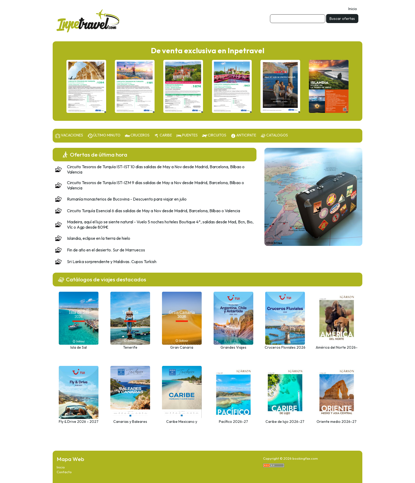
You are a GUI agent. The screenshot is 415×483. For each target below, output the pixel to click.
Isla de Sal (78, 347)
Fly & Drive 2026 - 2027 (78, 421)
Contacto (64, 472)
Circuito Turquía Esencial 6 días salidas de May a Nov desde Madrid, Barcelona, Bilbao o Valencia (153, 210)
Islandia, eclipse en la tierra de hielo (98, 238)
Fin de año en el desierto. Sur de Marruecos (106, 249)
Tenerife (130, 347)
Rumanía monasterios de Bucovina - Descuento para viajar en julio (127, 199)
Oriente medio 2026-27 (337, 421)
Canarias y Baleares (130, 421)
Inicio (352, 8)
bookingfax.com (305, 458)
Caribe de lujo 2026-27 (284, 421)
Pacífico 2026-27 (233, 421)
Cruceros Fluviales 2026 (285, 347)
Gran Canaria (181, 347)
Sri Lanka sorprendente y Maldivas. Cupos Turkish (111, 261)
